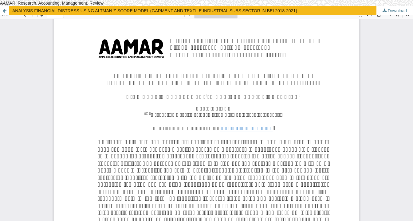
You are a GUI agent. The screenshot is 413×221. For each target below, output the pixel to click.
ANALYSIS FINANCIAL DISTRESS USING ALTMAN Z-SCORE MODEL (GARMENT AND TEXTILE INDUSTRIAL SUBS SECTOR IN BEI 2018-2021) (154, 10)
